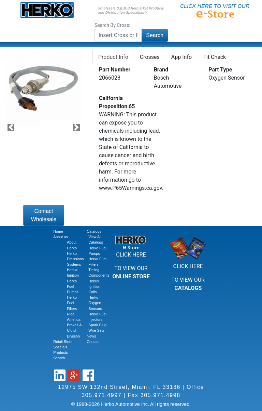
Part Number (114, 69)
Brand (161, 69)
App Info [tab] (181, 57)
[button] (11, 127)
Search (154, 35)
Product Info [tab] (113, 57)
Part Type (220, 69)
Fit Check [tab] (214, 57)
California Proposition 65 (117, 102)
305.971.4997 (101, 395)
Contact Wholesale (44, 215)
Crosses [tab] (150, 57)
